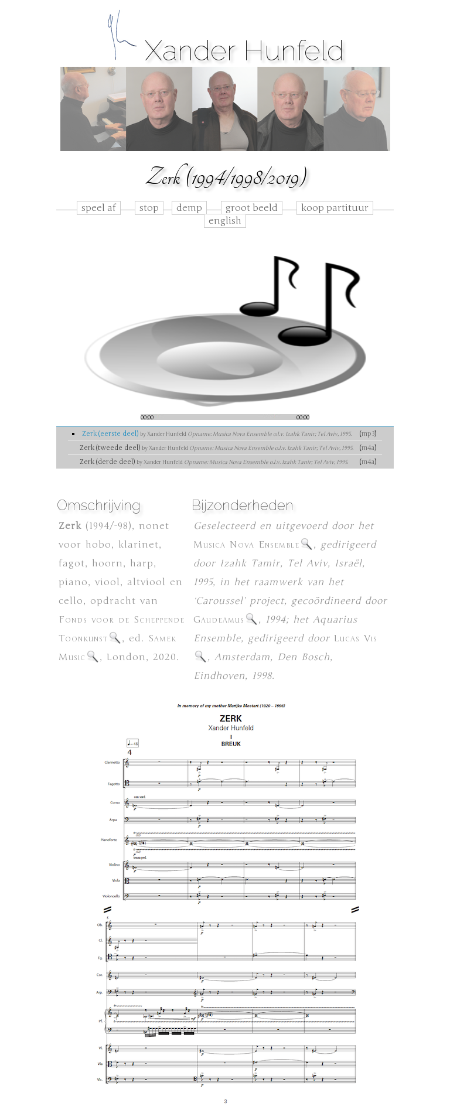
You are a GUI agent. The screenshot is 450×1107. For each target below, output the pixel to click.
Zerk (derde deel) (214, 461)
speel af (98, 208)
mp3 (368, 433)
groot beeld (252, 208)
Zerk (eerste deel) (217, 433)
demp (189, 208)
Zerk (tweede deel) (216, 447)
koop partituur (335, 208)
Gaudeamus (225, 620)
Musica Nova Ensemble (253, 545)
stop (149, 208)
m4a (368, 447)
